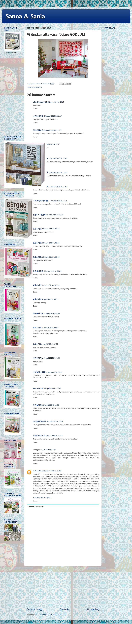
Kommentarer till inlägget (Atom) (52, 614)
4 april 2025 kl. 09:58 (52, 313)
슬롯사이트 (37, 285)
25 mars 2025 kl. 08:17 (50, 229)
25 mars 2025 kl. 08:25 (50, 285)
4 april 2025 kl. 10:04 (52, 358)
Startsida (64, 609)
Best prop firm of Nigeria (42, 497)
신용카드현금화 (39, 436)
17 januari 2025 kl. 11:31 (58, 201)
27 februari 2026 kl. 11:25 (51, 471)
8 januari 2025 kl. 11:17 (53, 116)
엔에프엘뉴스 (38, 130)
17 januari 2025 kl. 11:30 (58, 172)
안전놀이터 (37, 405)
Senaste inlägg (34, 609)
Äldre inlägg (93, 609)
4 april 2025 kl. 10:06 (54, 372)
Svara (35, 109)
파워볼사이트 (38, 271)
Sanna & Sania (25, 16)
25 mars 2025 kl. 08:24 (52, 271)
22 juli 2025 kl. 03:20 (48, 450)
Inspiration (38, 87)
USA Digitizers (38, 102)
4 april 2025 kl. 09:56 (50, 299)
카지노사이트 (38, 388)
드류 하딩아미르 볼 (40, 201)
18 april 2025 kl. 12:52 (52, 388)
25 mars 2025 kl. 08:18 (50, 243)
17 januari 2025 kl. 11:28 (58, 158)
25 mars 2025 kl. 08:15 (54, 215)
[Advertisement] (63, 587)
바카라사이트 (38, 116)
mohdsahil (37, 471)
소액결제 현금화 (39, 372)
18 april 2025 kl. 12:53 (50, 405)
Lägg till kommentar (36, 506)
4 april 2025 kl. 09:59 (50, 328)
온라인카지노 (38, 358)
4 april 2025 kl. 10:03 (50, 344)
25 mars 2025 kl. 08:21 (50, 257)
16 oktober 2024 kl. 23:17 (54, 102)
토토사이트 (37, 229)
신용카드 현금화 (39, 215)
